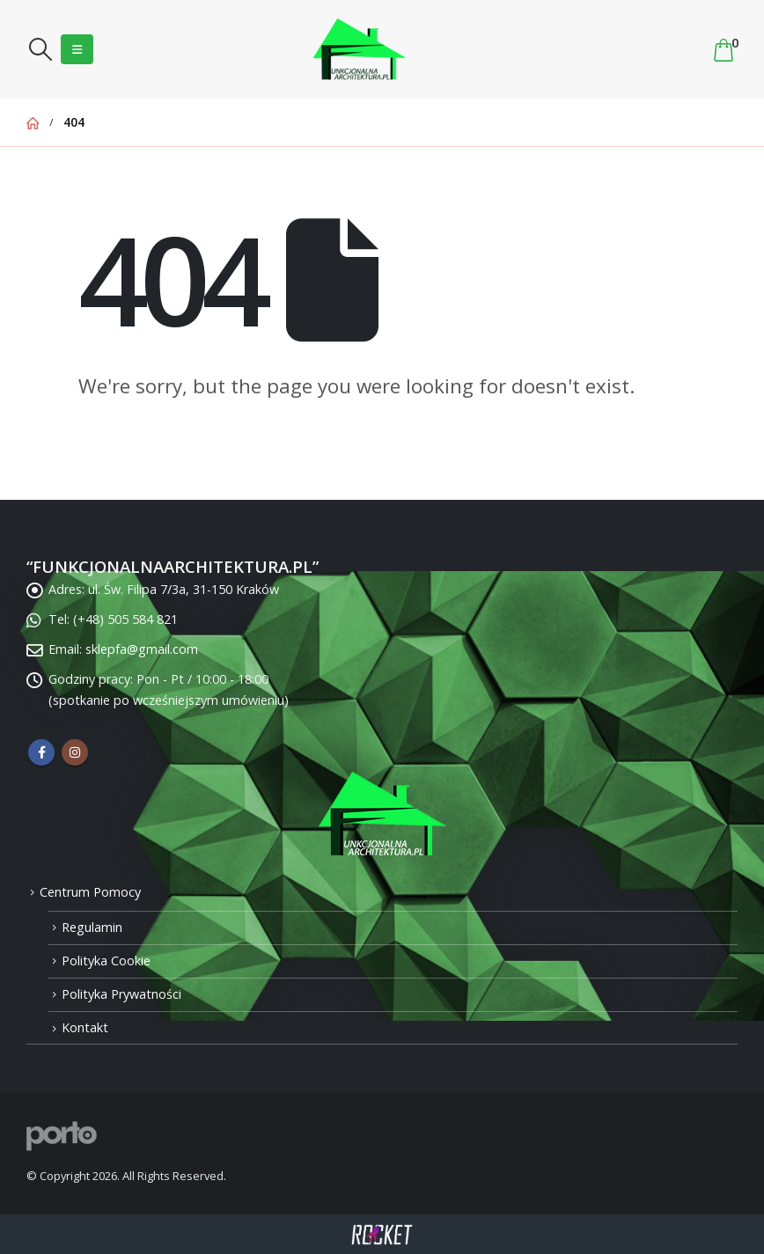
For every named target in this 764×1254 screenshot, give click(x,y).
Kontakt (85, 1027)
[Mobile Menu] (77, 49)
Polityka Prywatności (121, 994)
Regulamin (92, 927)
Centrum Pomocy (90, 892)
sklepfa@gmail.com (141, 649)
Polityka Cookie (106, 960)
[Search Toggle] (40, 49)
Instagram (75, 752)
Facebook (41, 752)
